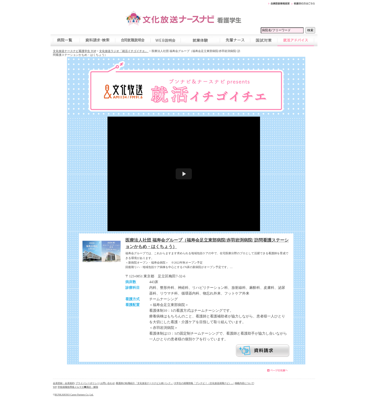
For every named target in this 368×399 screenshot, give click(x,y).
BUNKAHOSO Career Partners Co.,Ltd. (74, 394)
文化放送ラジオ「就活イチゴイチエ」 (123, 51)
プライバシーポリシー (87, 383)
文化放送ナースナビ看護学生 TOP (74, 51)
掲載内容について (244, 383)
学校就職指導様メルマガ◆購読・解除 (78, 387)
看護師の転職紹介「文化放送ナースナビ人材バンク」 (144, 383)
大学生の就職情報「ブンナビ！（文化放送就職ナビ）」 (204, 383)
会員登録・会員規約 (63, 383)
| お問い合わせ (107, 383)
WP (54, 387)
